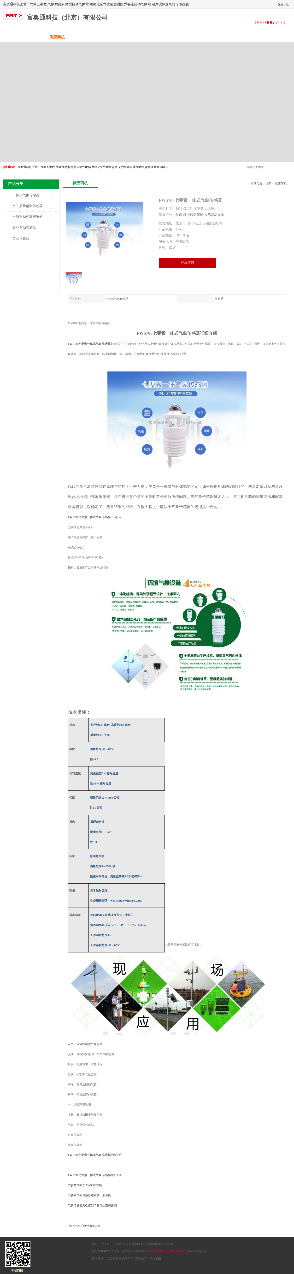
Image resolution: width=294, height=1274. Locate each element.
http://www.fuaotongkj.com (84, 1225)
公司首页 (21, 37)
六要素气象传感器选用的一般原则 (89, 1195)
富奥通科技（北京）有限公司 (168, 1251)
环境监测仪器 (193, 214)
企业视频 (93, 37)
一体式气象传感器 (25, 195)
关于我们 (129, 37)
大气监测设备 (214, 214)
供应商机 (57, 37)
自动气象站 (20, 238)
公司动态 (165, 37)
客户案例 (201, 37)
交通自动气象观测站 (27, 217)
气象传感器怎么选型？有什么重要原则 (92, 1205)
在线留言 (187, 262)
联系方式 (273, 37)
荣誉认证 (237, 37)
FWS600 (85, 1185)
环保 (179, 214)
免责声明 (128, 1258)
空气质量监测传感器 (27, 206)
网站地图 (155, 1258)
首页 (268, 183)
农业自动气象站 (24, 227)
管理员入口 (141, 1258)
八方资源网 (114, 1258)
